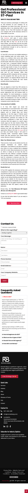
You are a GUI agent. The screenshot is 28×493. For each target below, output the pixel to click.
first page (20, 130)
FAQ (2, 400)
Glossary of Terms (6, 397)
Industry (3, 388)
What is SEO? (7, 297)
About (2, 394)
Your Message (6, 236)
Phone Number (6, 259)
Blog (2, 391)
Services (3, 385)
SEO (16, 41)
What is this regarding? (9, 230)
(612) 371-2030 (12, 193)
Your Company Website (9, 272)
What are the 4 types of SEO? (12, 337)
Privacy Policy (8, 470)
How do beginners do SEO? (11, 334)
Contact (3, 403)
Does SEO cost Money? (10, 343)
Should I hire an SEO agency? (12, 340)
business (6, 38)
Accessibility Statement (18, 474)
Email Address (6, 265)
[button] (14, 296)
